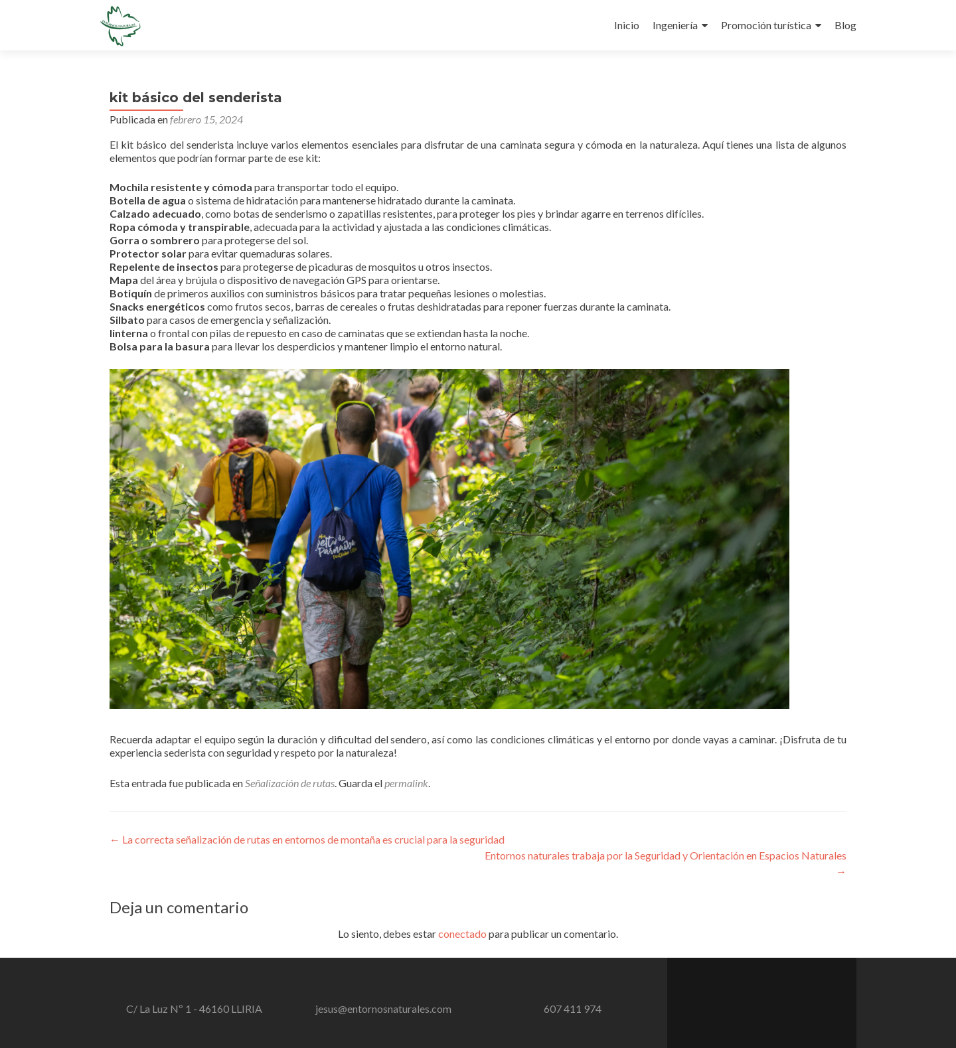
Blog (845, 25)
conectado (462, 933)
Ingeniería (675, 25)
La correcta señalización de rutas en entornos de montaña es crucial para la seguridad (307, 839)
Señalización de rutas (290, 783)
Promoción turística (766, 25)
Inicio (626, 25)
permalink (406, 783)
